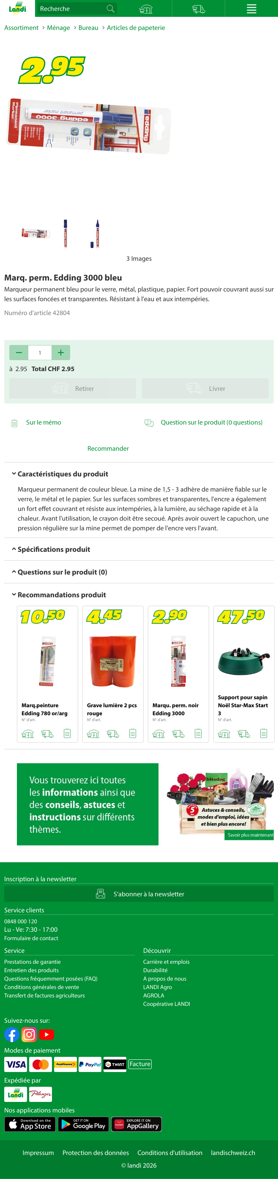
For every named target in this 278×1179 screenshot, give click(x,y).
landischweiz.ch (233, 1153)
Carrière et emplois (166, 961)
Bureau (88, 28)
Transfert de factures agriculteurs (44, 995)
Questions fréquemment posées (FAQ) (51, 978)
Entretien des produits (31, 970)
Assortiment (21, 28)
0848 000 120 (20, 921)
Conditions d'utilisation (169, 1153)
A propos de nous (164, 978)
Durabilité (155, 970)
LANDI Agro (157, 987)
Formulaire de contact (31, 938)
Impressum (38, 1153)
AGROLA (153, 995)
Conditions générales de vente (41, 987)
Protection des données (96, 1153)
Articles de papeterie (136, 28)
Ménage (58, 28)
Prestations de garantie (32, 961)
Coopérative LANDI (166, 1004)
